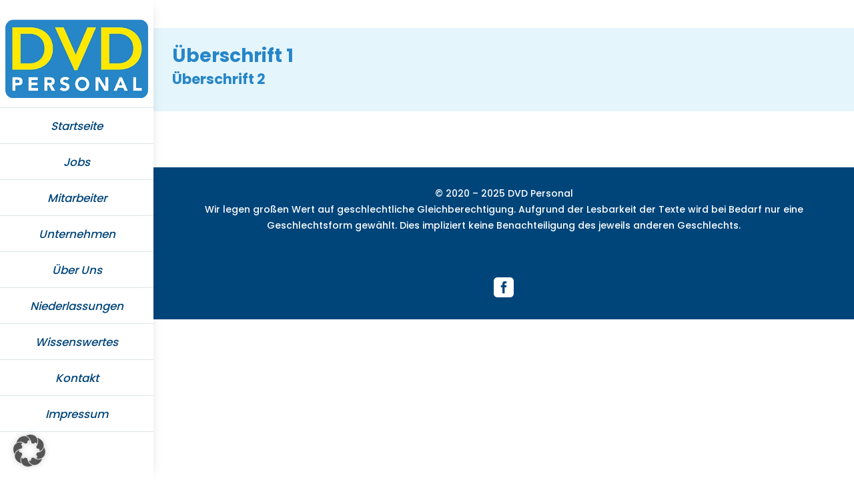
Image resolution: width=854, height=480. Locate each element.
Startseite (77, 126)
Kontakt (77, 378)
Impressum (76, 414)
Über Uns (77, 270)
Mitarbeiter (77, 198)
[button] (29, 450)
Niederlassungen (76, 306)
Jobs (76, 162)
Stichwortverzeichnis (504, 250)
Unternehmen (77, 234)
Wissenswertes (76, 342)
